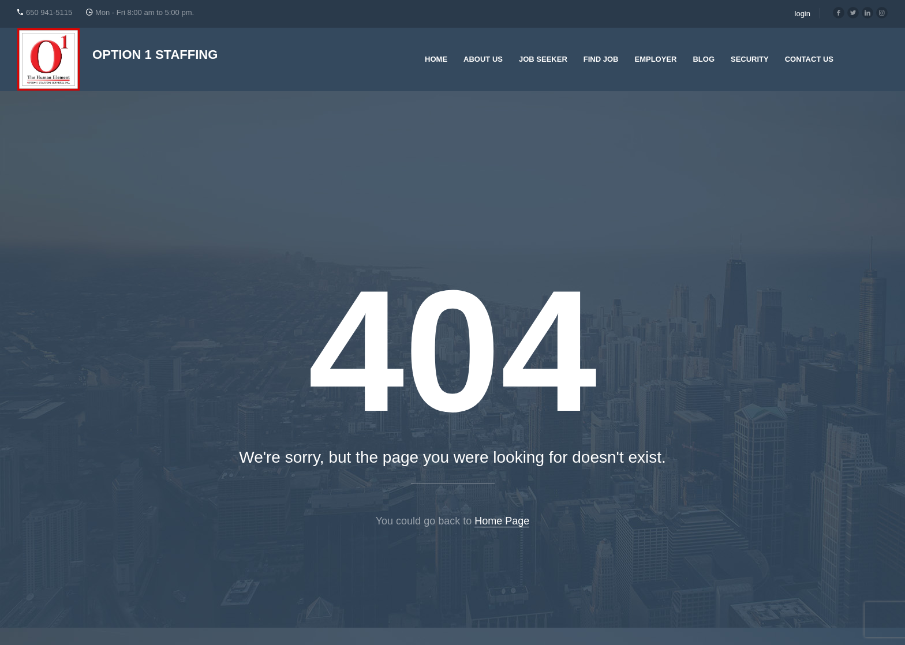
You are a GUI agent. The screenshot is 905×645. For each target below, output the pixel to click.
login (802, 13)
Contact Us (809, 59)
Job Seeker (543, 59)
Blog (704, 59)
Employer (655, 59)
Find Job (601, 59)
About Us (483, 59)
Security (750, 59)
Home (436, 59)
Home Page (501, 521)
